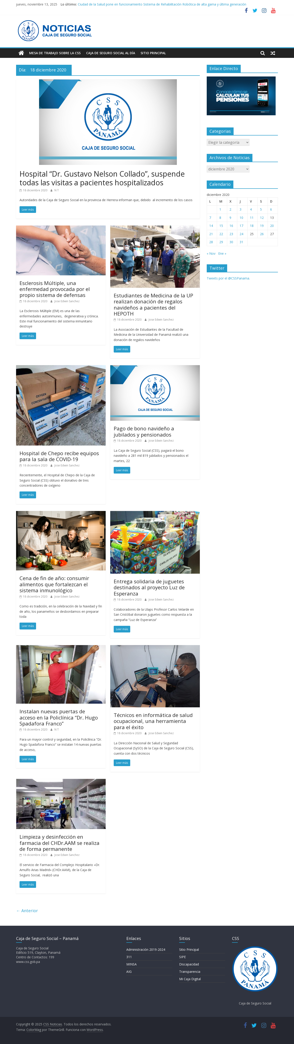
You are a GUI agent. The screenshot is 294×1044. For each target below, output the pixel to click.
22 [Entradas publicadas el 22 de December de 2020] (221, 234)
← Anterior (27, 910)
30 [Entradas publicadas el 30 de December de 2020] (231, 242)
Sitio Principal (153, 53)
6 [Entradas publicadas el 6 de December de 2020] (271, 209)
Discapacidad (189, 964)
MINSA (131, 964)
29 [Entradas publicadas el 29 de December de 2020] (221, 242)
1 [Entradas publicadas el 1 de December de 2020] (220, 209)
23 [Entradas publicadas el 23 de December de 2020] (231, 234)
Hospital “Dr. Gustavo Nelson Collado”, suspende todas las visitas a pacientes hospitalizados (102, 178)
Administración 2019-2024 (145, 949)
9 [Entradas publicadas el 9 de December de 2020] (230, 217)
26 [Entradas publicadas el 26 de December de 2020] (262, 234)
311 (129, 957)
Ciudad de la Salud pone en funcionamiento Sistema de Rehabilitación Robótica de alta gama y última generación (162, 4)
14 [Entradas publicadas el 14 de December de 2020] (211, 225)
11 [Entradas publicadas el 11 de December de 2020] (252, 217)
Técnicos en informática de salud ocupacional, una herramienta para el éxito (153, 721)
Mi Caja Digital (190, 979)
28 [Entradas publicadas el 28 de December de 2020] (211, 242)
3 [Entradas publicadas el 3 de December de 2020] (240, 209)
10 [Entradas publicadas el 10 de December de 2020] (241, 217)
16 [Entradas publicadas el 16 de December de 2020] (231, 225)
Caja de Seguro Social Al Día (110, 53)
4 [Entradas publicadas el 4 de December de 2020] (251, 209)
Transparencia (189, 971)
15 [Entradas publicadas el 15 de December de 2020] (221, 225)
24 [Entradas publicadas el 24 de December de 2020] (241, 234)
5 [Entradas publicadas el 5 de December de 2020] (261, 209)
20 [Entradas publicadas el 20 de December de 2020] (272, 225)
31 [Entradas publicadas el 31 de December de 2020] (241, 242)
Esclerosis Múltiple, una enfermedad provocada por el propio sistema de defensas (55, 288)
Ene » (222, 253)
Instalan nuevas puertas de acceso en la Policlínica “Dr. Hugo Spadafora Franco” (59, 717)
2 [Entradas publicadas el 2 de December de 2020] (230, 209)
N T (56, 190)
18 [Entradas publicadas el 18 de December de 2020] (252, 225)
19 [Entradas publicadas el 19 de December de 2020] (262, 225)
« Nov (211, 253)
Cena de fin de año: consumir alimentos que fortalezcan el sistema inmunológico (54, 584)
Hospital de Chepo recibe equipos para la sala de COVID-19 (59, 456)
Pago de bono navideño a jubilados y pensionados (144, 431)
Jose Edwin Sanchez (66, 301)
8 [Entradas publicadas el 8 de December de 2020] (220, 217)
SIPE (182, 957)
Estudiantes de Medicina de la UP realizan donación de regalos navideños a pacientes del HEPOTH (153, 304)
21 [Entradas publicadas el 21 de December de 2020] (211, 234)
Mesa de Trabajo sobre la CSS (55, 53)
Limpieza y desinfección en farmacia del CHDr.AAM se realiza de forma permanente (59, 842)
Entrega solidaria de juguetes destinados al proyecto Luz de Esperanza (149, 587)
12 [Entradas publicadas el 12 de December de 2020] (262, 217)
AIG (129, 971)
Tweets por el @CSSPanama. (228, 278)
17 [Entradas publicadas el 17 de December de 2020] (241, 225)
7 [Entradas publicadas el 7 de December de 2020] (210, 217)
